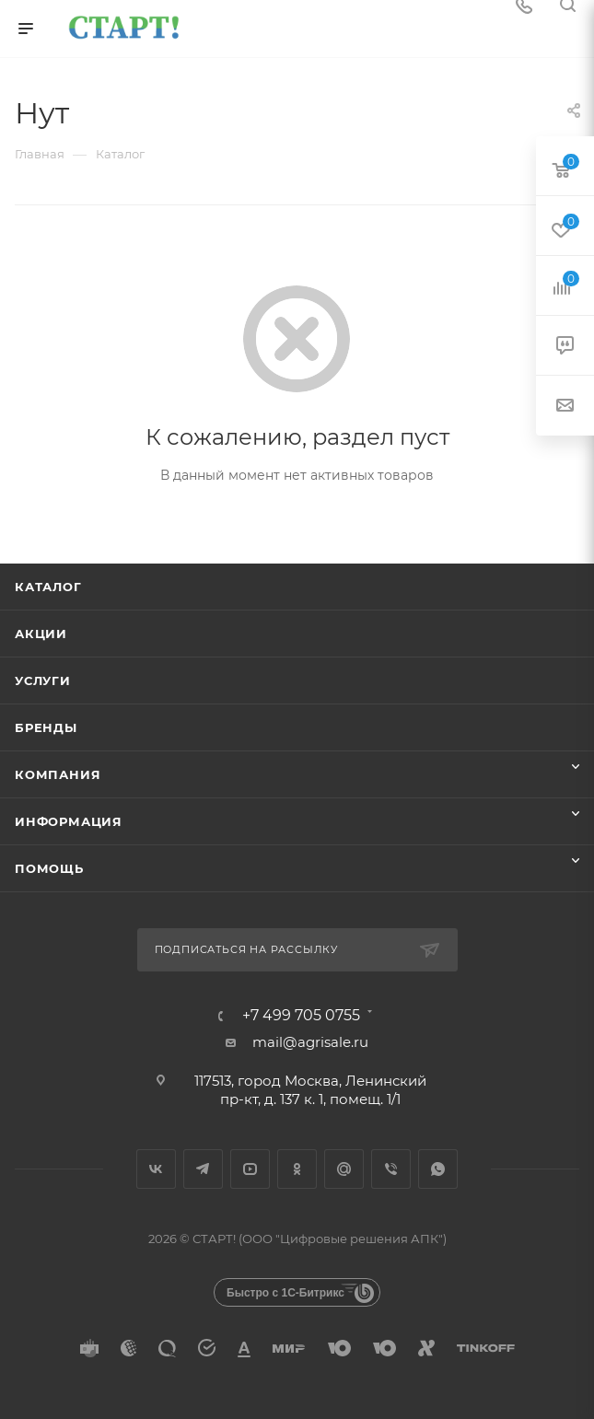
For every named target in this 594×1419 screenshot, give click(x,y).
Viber (391, 1169)
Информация (68, 821)
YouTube (250, 1169)
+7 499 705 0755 (301, 1015)
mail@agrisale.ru (310, 1042)
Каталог (48, 586)
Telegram (203, 1169)
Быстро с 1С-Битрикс (285, 1292)
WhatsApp (438, 1169)
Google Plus (344, 1169)
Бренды (46, 727)
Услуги (43, 680)
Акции (41, 633)
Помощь (49, 868)
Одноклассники (297, 1169)
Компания (57, 774)
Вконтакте (156, 1169)
